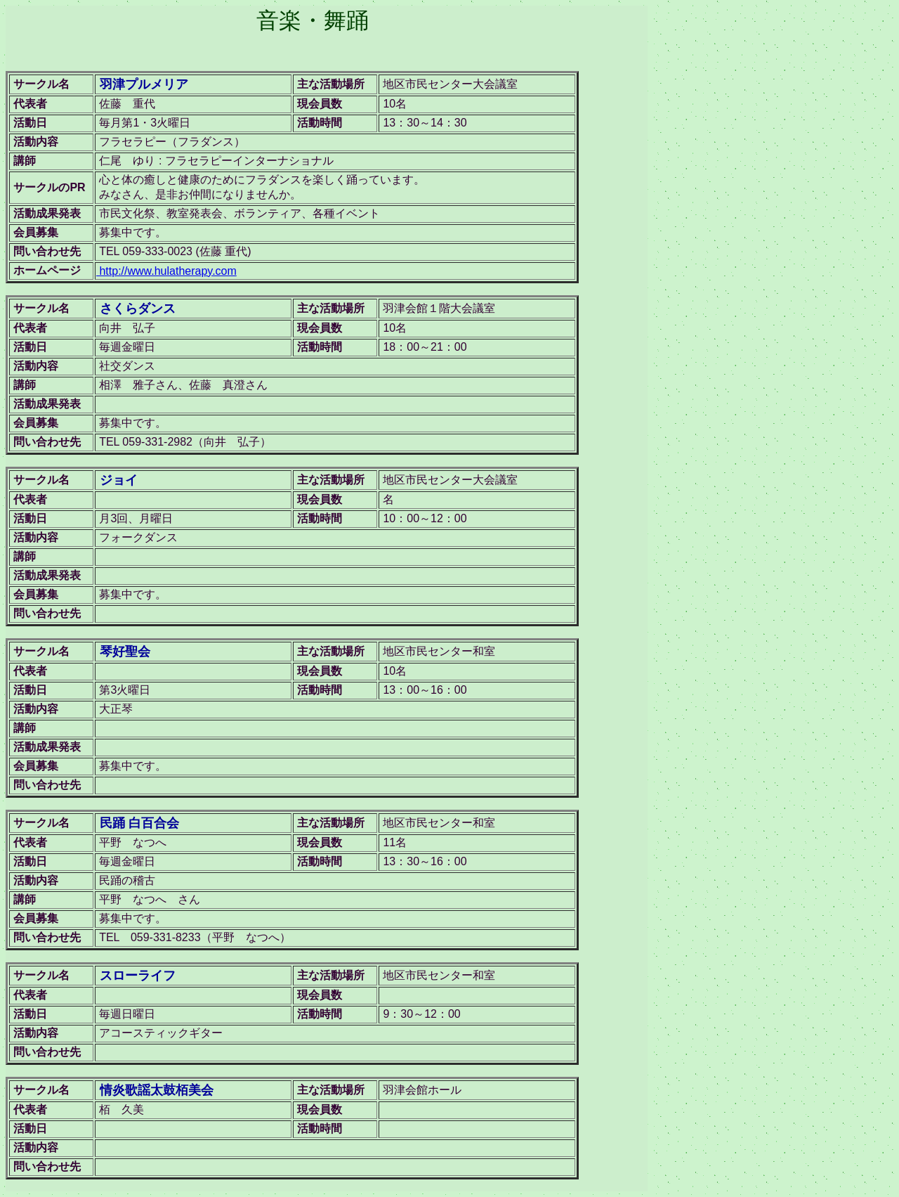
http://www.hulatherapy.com (166, 271)
